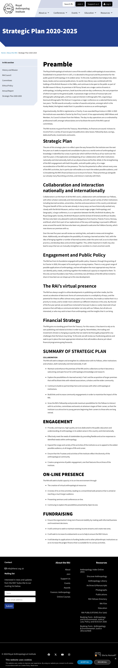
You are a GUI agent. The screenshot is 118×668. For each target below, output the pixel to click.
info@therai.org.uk (14, 568)
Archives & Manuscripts (96, 585)
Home (3, 53)
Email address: (20, 599)
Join (68, 574)
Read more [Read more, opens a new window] (34, 665)
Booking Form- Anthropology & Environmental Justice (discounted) (93, 630)
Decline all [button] (102, 662)
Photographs (101, 590)
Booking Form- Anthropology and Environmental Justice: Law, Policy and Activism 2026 (93, 620)
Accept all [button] (85, 662)
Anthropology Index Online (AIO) (92, 570)
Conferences (60, 13)
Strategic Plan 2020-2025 (12, 96)
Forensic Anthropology (60, 592)
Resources (106, 13)
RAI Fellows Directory (97, 599)
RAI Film (103, 603)
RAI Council (6, 75)
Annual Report (8, 91)
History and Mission (10, 70)
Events (76, 13)
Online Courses (63, 596)
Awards (67, 587)
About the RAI (12, 53)
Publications (101, 594)
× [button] (115, 659)
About (67, 569)
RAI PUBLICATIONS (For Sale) (94, 612)
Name (7, 589)
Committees (7, 80)
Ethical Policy (7, 85)
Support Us (65, 578)
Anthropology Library (97, 581)
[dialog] (59, 662)
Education (90, 13)
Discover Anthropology (97, 576)
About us (44, 13)
